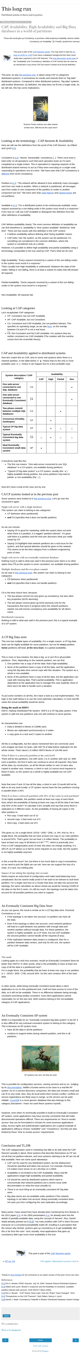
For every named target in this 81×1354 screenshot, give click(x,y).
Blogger (45, 1351)
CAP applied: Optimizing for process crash (58, 1261)
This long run (16, 9)
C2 (14, 183)
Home (40, 1340)
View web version (40, 1345)
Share (6, 1316)
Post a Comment (11, 1330)
